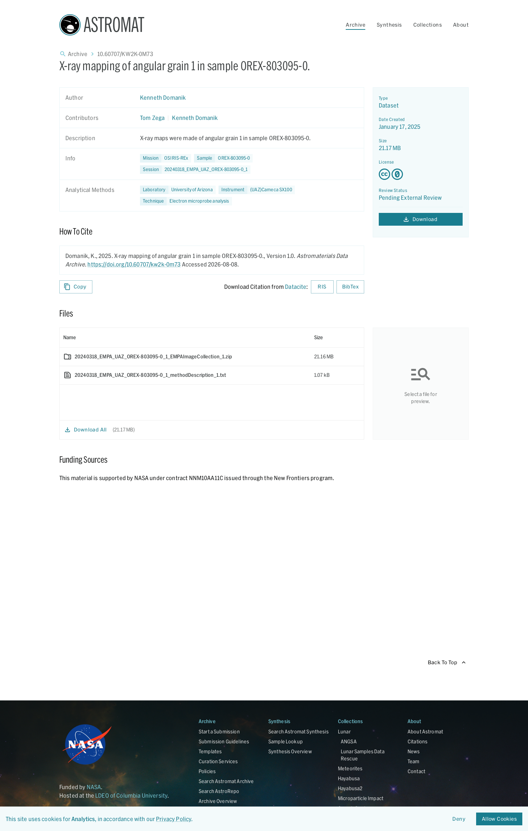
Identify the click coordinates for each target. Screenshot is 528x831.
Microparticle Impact (360, 798)
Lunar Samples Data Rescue (362, 754)
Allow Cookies (499, 819)
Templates (210, 751)
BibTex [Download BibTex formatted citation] (350, 287)
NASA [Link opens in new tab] (94, 786)
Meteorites (350, 768)
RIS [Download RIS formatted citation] (322, 287)
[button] (223, 158)
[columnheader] (185, 337)
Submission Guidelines (224, 741)
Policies (207, 771)
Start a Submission (219, 731)
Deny (459, 819)
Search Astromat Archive (226, 781)
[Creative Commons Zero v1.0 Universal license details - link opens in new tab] (421, 174)
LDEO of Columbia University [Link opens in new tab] (131, 795)
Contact (416, 771)
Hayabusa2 (350, 788)
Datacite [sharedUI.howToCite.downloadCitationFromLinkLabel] (295, 286)
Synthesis (389, 25)
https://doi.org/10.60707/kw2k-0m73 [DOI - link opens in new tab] (134, 264)
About (461, 25)
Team (414, 761)
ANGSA (349, 741)
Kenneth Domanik (163, 97)
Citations (417, 741)
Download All (86, 429)
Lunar (344, 731)
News (414, 751)
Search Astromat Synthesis (298, 731)
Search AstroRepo (219, 791)
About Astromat (425, 731)
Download (421, 219)
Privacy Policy (173, 818)
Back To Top (447, 662)
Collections (427, 25)
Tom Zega (152, 117)
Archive (355, 25)
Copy (76, 287)
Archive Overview (218, 801)
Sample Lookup (285, 741)
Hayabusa (349, 778)
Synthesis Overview (290, 751)
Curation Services (218, 761)
